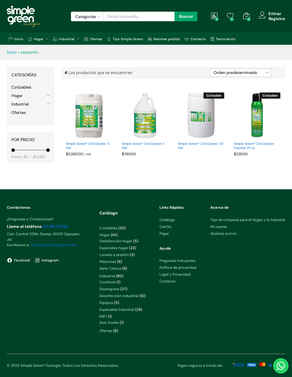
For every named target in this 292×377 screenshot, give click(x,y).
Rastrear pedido (164, 39)
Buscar (186, 16)
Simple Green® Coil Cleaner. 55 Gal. (201, 146)
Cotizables (21, 87)
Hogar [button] (35, 39)
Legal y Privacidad (174, 274)
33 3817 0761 (55, 226)
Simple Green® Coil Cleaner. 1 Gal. (143, 146)
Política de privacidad (177, 267)
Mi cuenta (218, 226)
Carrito (165, 226)
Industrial (20, 104)
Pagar (164, 233)
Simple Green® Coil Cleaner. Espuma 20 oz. (254, 146)
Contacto (195, 39)
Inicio (16, 39)
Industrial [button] (63, 39)
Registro (277, 18)
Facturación (223, 39)
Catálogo (167, 219)
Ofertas (93, 39)
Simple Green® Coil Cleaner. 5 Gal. (88, 146)
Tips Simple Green (125, 39)
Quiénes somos (223, 233)
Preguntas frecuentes (177, 260)
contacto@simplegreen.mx (53, 245)
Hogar (17, 95)
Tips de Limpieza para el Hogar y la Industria (247, 219)
